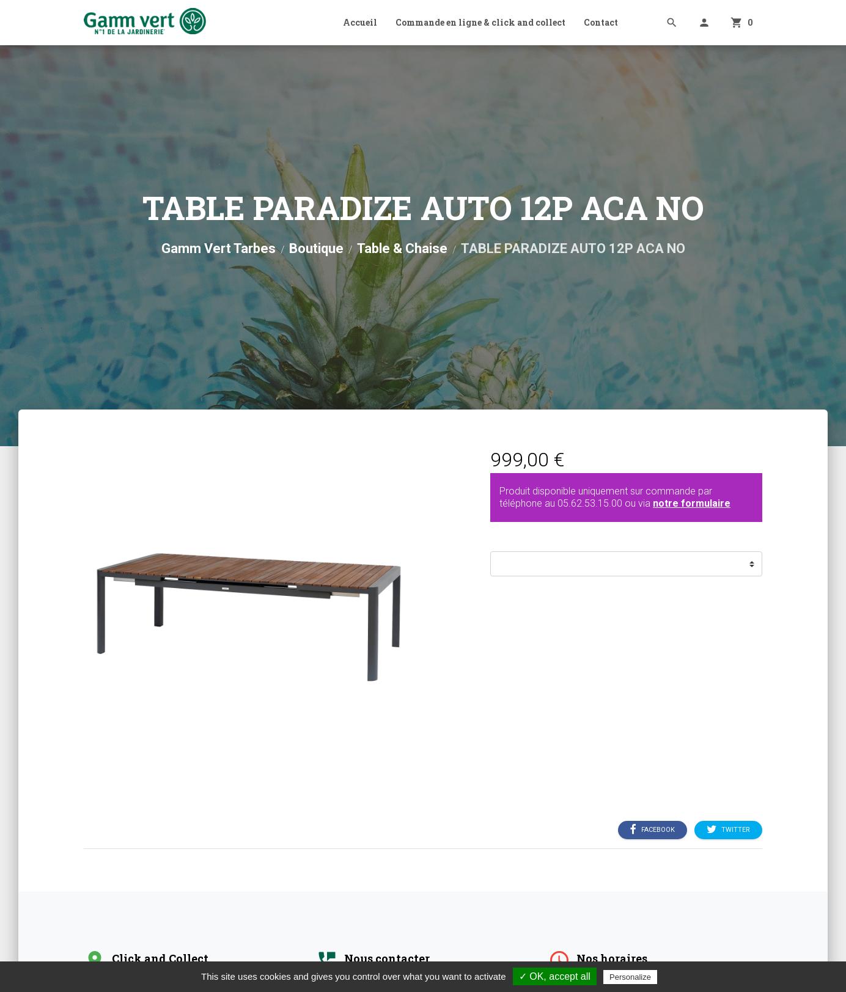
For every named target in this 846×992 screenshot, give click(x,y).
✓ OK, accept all (554, 976)
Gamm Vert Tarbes (218, 248)
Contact (601, 22)
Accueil (360, 22)
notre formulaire (691, 503)
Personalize (630, 977)
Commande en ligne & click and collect (480, 22)
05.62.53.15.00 (589, 503)
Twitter (728, 830)
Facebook (652, 830)
